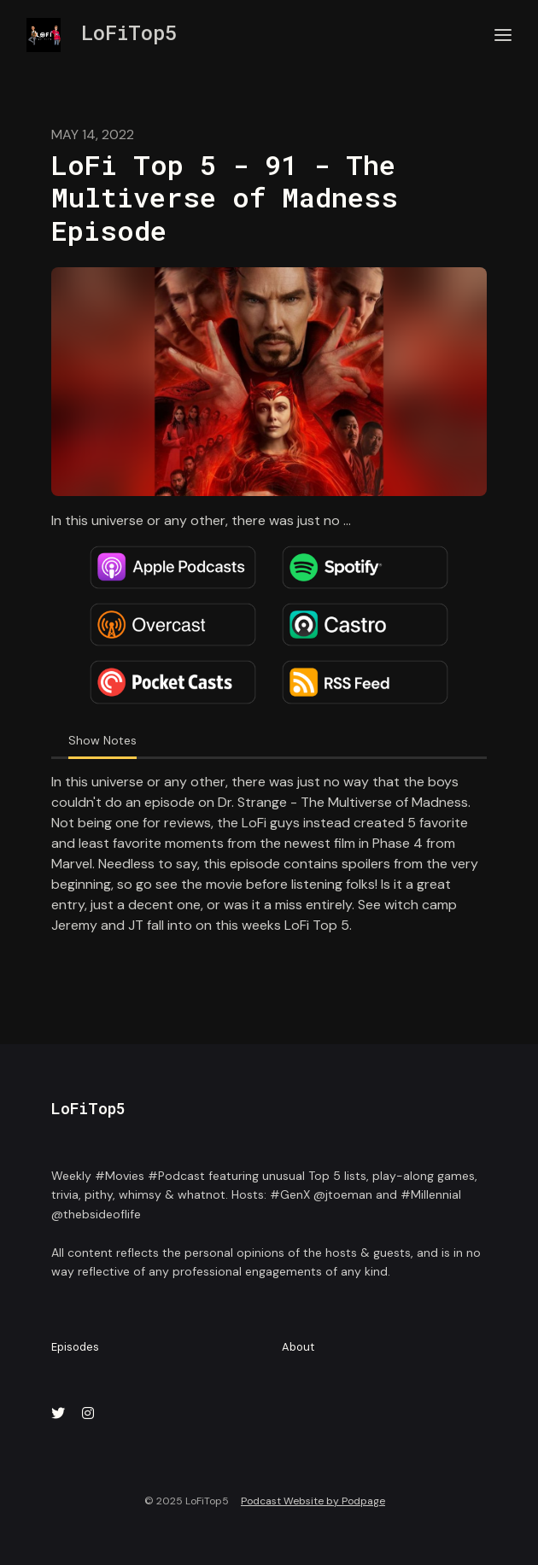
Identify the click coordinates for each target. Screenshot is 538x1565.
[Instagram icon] (88, 1413)
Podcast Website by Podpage (313, 1501)
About (298, 1347)
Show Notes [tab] (102, 740)
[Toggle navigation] (503, 35)
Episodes (75, 1347)
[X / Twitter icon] (58, 1413)
